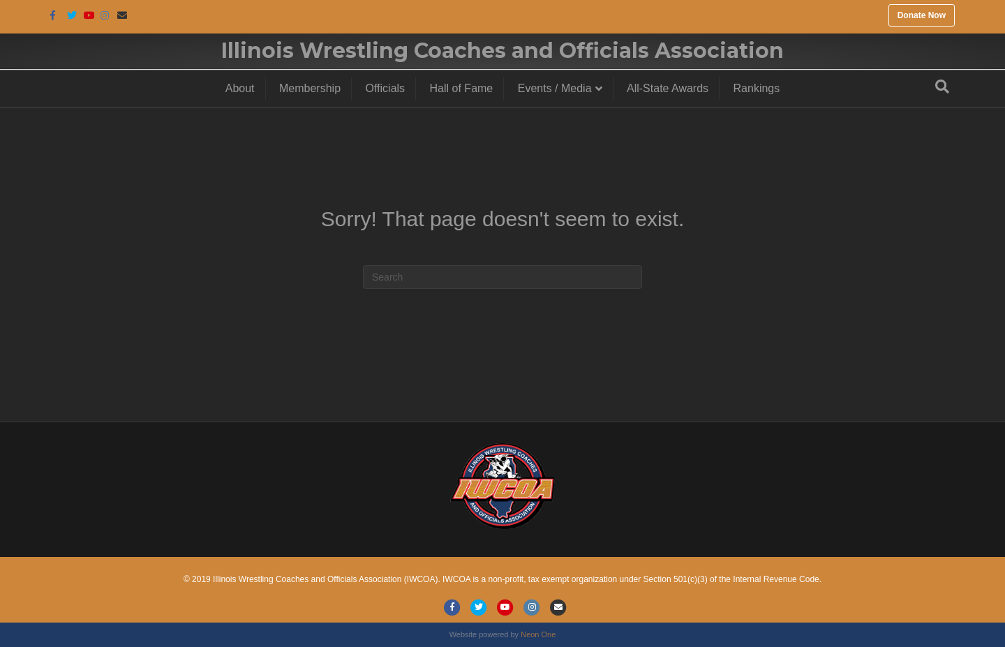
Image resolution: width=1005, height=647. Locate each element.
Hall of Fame (461, 88)
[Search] (942, 86)
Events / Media (555, 88)
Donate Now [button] (922, 15)
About (240, 88)
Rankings (757, 88)
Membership (310, 88)
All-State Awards (667, 88)
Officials (385, 88)
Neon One (538, 634)
